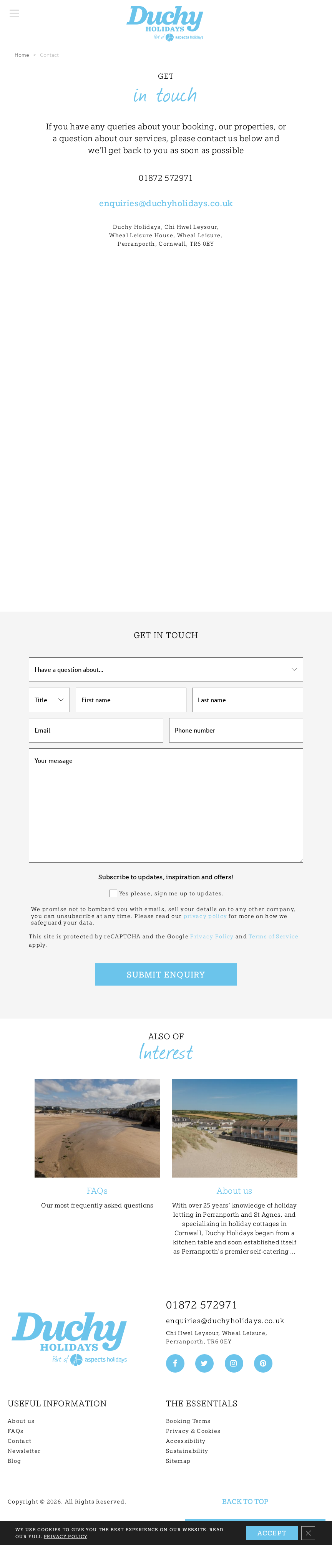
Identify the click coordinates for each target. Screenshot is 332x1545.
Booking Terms (188, 1421)
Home (22, 54)
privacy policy (205, 916)
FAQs (15, 1431)
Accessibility (186, 1441)
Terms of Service (274, 936)
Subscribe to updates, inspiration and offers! (165, 877)
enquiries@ (122, 203)
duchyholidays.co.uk (189, 203)
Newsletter (24, 1451)
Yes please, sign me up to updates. (171, 893)
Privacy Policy (212, 936)
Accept (272, 1533)
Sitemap (178, 1461)
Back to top (245, 1501)
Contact (20, 1441)
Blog (14, 1461)
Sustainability (187, 1451)
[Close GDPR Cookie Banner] (308, 1533)
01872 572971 (202, 1305)
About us (21, 1421)
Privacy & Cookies (193, 1431)
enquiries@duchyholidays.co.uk (225, 1321)
